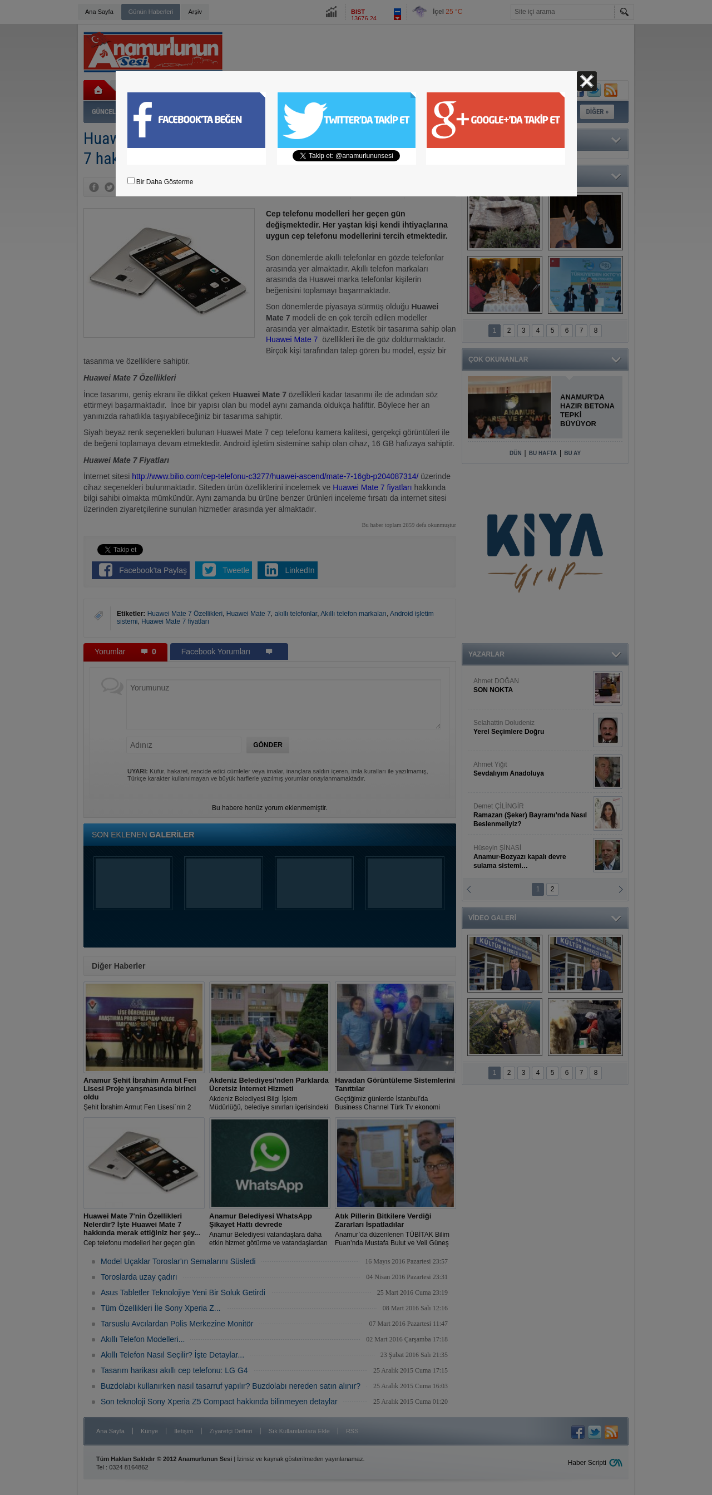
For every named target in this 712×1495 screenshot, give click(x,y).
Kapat (587, 81)
